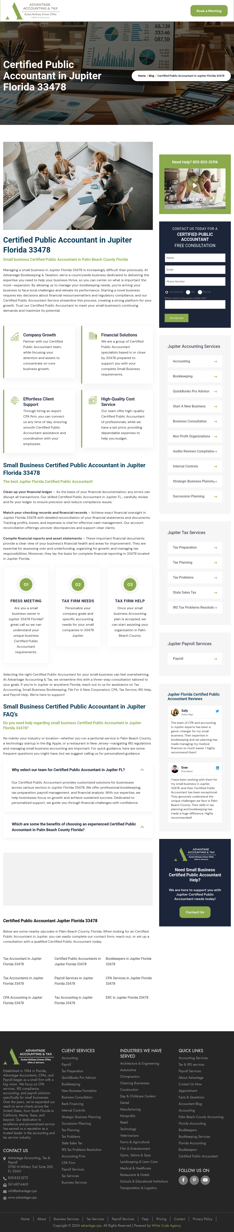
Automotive (128, 1070)
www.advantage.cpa (22, 1197)
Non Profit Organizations (191, 436)
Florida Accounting (192, 1123)
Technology (128, 1129)
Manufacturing (130, 1109)
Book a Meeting (208, 11)
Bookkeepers (188, 1130)
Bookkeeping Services (194, 1136)
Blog (151, 76)
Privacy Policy (202, 1219)
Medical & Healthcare (135, 1168)
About (41, 1219)
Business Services (74, 1182)
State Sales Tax (184, 592)
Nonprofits (127, 1115)
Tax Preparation (185, 547)
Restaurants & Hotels (134, 1174)
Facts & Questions (191, 1097)
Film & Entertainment (135, 1148)
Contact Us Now (190, 1084)
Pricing (161, 1219)
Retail (124, 1122)
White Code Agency (166, 1225)
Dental (124, 1102)
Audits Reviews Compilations (195, 451)
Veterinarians (129, 1135)
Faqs (145, 1219)
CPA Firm (68, 1162)
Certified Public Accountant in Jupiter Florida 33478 (190, 76)
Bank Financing (72, 1103)
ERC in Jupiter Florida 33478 (127, 998)
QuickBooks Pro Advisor (191, 391)
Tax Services (70, 1175)
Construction (129, 1089)
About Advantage (191, 1077)
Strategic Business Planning (194, 481)
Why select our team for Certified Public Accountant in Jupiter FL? (68, 770)
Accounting (181, 361)
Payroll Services (73, 1169)
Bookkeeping (183, 376)
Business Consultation (190, 421)
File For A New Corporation (89, 689)
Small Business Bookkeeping (44, 689)
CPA (114, 689)
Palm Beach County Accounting (201, 1117)
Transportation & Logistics (138, 1188)
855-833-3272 (18, 1177)
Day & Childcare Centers (138, 1096)
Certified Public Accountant (198, 1156)
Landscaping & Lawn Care (138, 1161)
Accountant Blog (190, 1103)
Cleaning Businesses (134, 1083)
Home (142, 76)
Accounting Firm (73, 1156)
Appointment (188, 1090)
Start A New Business (189, 406)
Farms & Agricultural (134, 1142)
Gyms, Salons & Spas (135, 1155)
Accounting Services (193, 1058)
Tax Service (128, 689)
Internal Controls (185, 466)
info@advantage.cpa (22, 1190)
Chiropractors (130, 1076)
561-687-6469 (18, 1184)
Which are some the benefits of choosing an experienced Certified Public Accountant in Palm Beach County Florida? (74, 827)
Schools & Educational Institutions (144, 1181)
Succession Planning (188, 496)
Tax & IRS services (191, 1064)
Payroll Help (19, 694)
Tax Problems (183, 577)
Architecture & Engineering (139, 1063)
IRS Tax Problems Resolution (194, 607)
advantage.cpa (91, 1225)
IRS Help (144, 689)
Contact (179, 1219)
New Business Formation (79, 1090)
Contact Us (195, 912)
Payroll (178, 659)
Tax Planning (182, 562)
